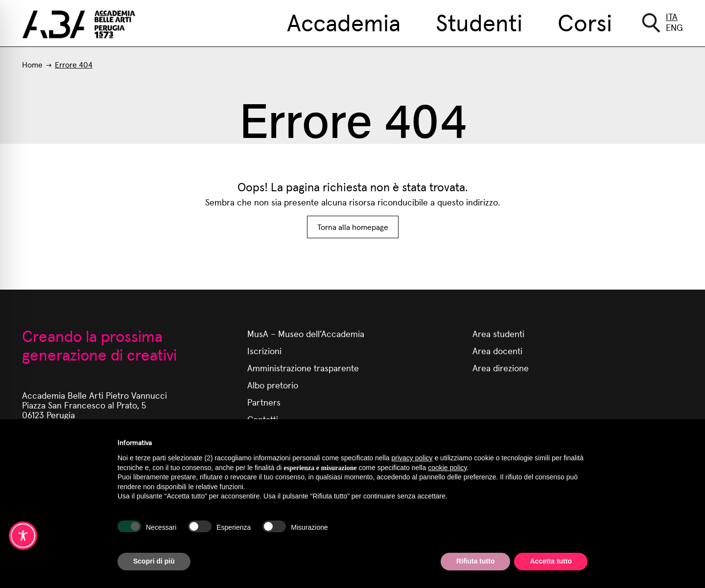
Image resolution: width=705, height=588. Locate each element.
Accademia (343, 21)
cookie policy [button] (447, 468)
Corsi (585, 21)
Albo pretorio (272, 385)
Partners (264, 402)
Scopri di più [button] (154, 561)
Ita (672, 16)
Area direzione (500, 368)
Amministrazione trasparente (303, 368)
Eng (674, 27)
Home (32, 64)
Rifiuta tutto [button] (475, 561)
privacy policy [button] (412, 458)
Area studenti (498, 333)
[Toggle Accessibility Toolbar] (23, 535)
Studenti (479, 21)
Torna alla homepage (352, 226)
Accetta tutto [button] (551, 561)
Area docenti (497, 350)
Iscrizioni (264, 350)
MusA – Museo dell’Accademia (305, 333)
